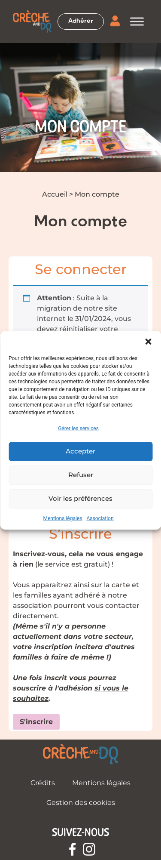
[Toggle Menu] (137, 21)
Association (99, 518)
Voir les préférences (80, 498)
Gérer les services (78, 428)
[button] (148, 341)
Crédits (42, 783)
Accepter (80, 451)
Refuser (80, 475)
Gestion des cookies (80, 802)
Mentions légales (62, 518)
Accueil (54, 194)
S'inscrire (36, 722)
